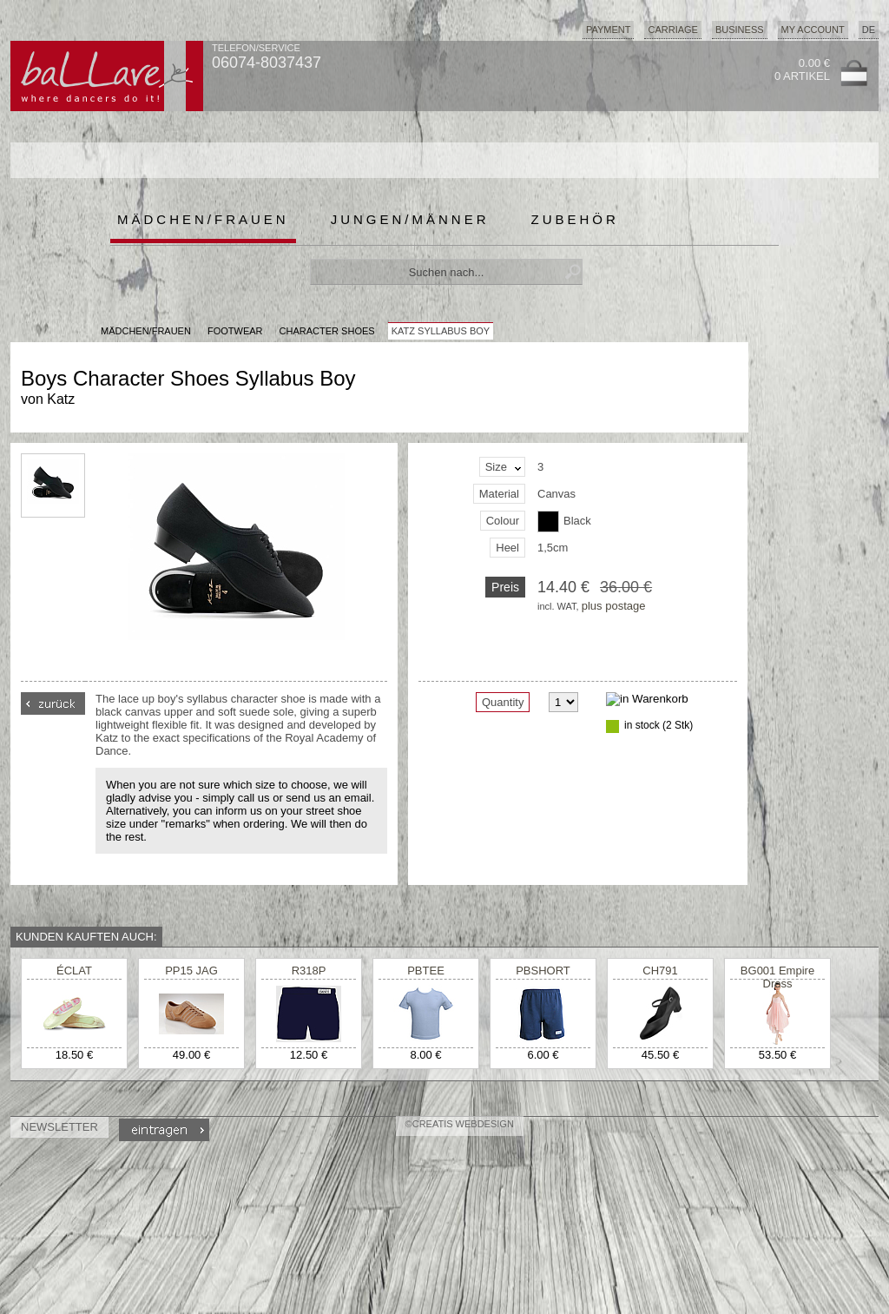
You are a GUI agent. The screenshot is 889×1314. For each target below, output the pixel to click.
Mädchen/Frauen (203, 219)
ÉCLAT (74, 970)
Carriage (672, 29)
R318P (309, 970)
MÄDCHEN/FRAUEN (146, 331)
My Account (813, 29)
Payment (608, 29)
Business (739, 29)
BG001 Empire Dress (777, 977)
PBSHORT (543, 970)
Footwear (235, 331)
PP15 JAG (191, 970)
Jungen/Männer (410, 219)
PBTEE (425, 970)
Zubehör (575, 219)
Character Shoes (327, 331)
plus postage (614, 605)
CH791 (659, 970)
